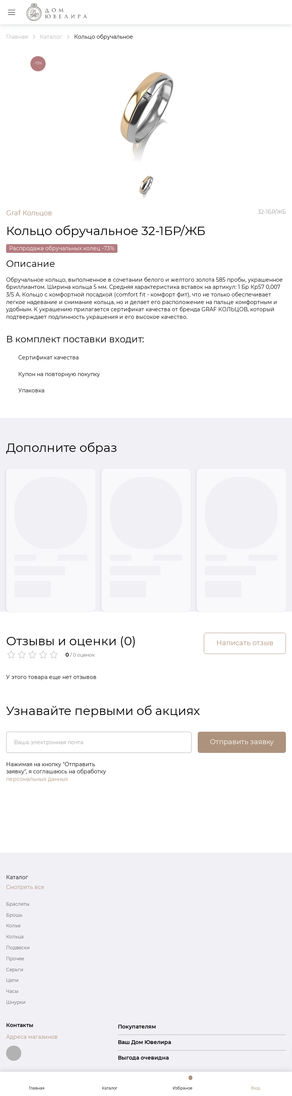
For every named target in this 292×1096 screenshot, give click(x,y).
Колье (13, 925)
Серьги (14, 969)
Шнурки (15, 1002)
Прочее (15, 958)
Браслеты (17, 904)
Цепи (12, 980)
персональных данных (37, 779)
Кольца (15, 936)
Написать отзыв (244, 643)
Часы (12, 991)
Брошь (14, 915)
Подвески (18, 947)
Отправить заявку (242, 742)
